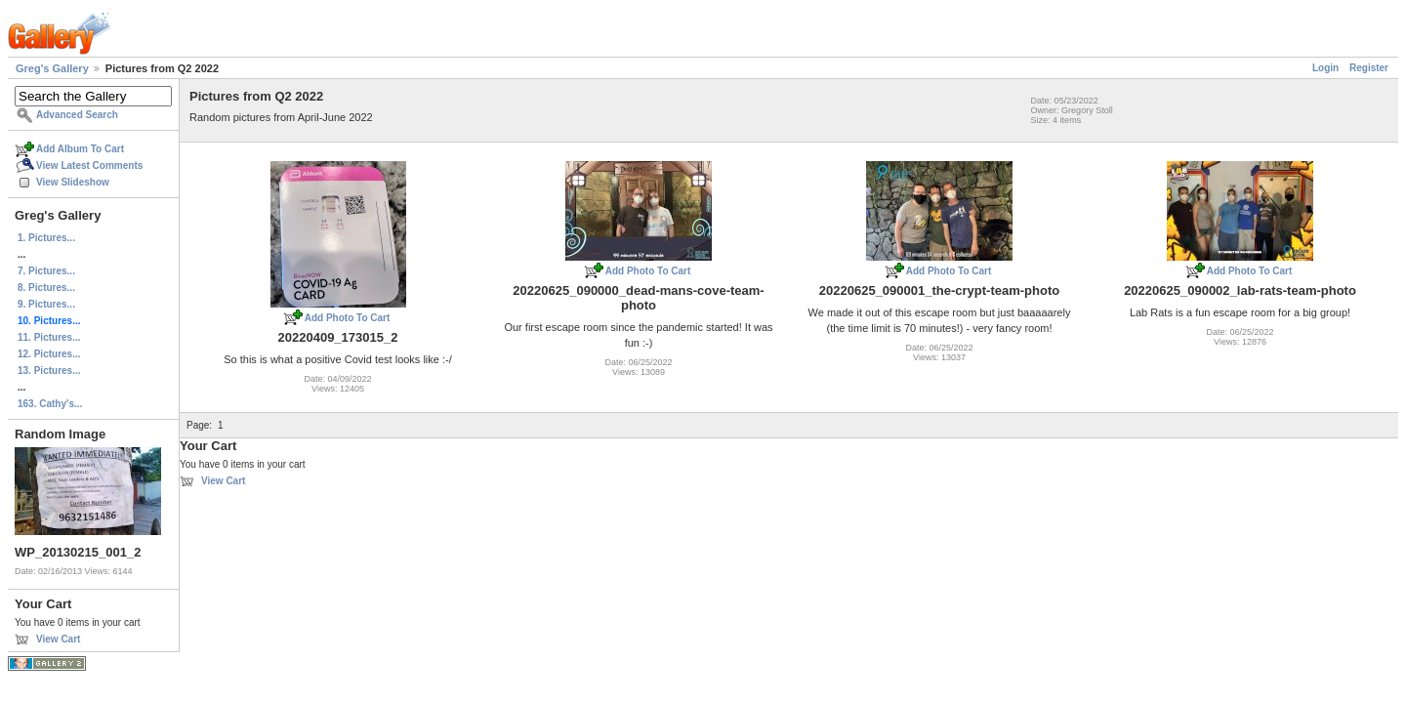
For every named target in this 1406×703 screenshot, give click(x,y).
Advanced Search (77, 114)
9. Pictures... (46, 304)
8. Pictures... (46, 287)
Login (1325, 67)
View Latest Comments (89, 165)
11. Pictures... (49, 337)
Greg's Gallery (52, 68)
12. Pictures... (49, 354)
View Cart (58, 639)
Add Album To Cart (80, 149)
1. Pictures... (46, 237)
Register (1368, 67)
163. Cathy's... (50, 403)
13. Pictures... (49, 370)
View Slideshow (72, 182)
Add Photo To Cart (348, 317)
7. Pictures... (46, 271)
